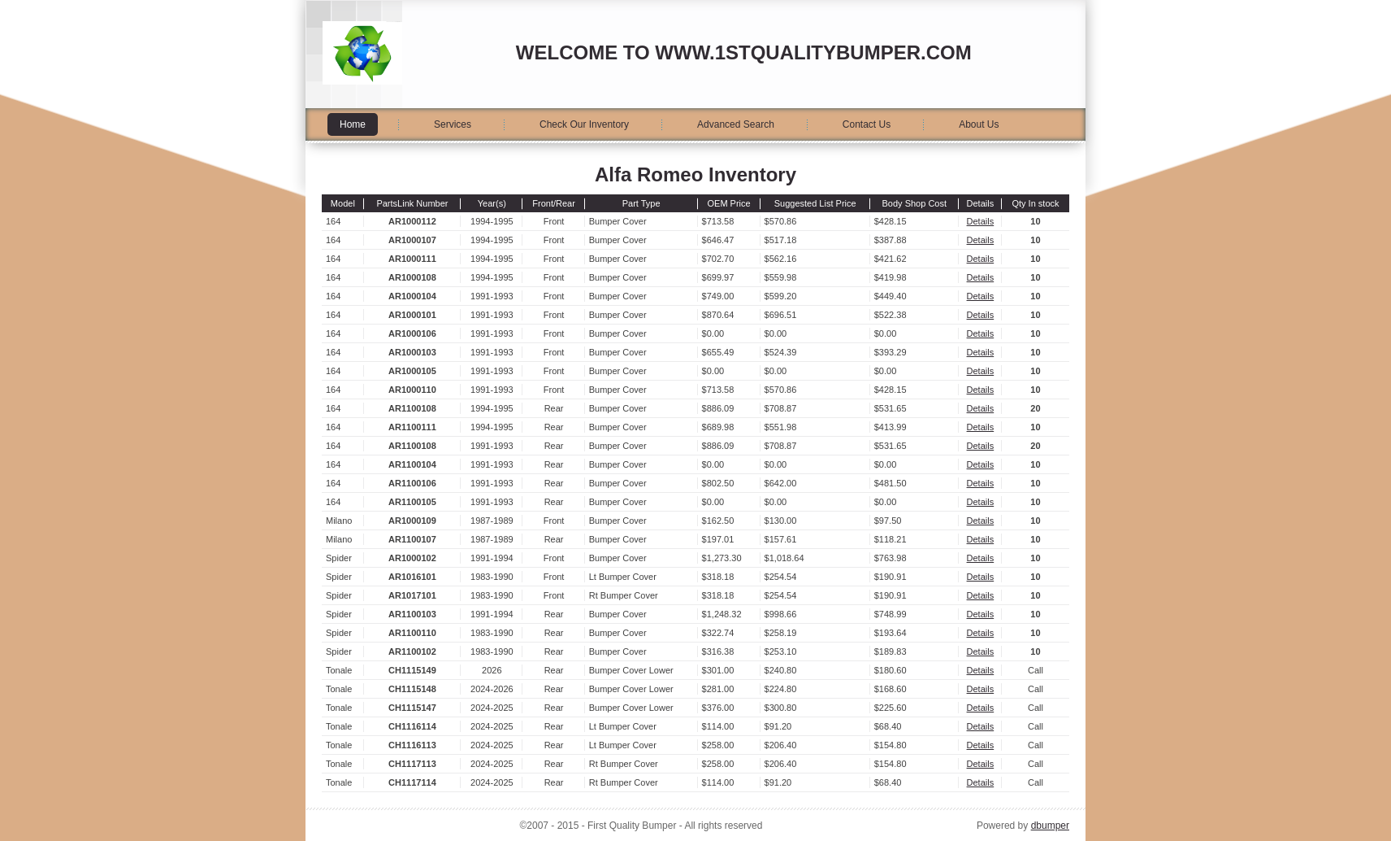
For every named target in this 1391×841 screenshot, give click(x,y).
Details (980, 221)
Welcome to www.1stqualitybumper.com (744, 52)
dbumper (1050, 825)
